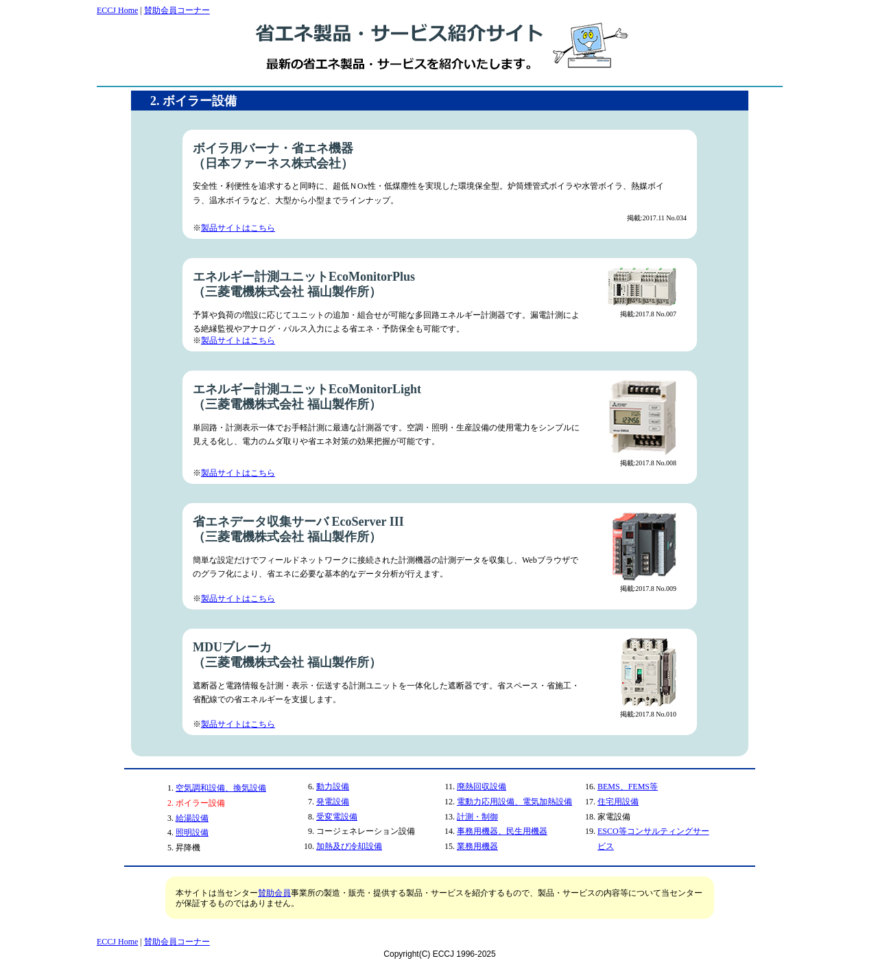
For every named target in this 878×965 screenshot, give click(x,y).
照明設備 (192, 832)
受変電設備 (336, 817)
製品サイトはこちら (238, 228)
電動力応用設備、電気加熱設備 (514, 801)
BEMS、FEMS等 (627, 786)
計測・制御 (477, 817)
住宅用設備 (618, 801)
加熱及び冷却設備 (349, 846)
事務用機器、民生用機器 (502, 831)
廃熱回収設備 (481, 786)
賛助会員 (274, 893)
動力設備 (332, 786)
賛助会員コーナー (177, 10)
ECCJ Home (117, 10)
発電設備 (332, 801)
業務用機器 (477, 846)
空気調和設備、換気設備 (221, 788)
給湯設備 (192, 818)
